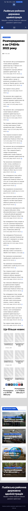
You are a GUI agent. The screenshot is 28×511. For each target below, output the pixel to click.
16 (23, 252)
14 (21, 231)
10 (15, 185)
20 (22, 290)
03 (8, 92)
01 (21, 73)
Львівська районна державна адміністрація (14, 14)
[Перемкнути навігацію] (14, 27)
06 (8, 131)
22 (22, 320)
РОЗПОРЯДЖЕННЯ (6, 37)
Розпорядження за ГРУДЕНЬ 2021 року (20, 390)
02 (21, 85)
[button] (25, 27)
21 (21, 304)
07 (21, 143)
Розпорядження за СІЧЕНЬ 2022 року (13, 44)
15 (7, 245)
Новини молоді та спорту (9, 417)
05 (8, 120)
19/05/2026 (8, 424)
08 (21, 158)
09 (15, 172)
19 (21, 279)
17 (15, 260)
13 (21, 218)
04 (8, 106)
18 (15, 267)
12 (15, 204)
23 (22, 325)
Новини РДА (18, 417)
